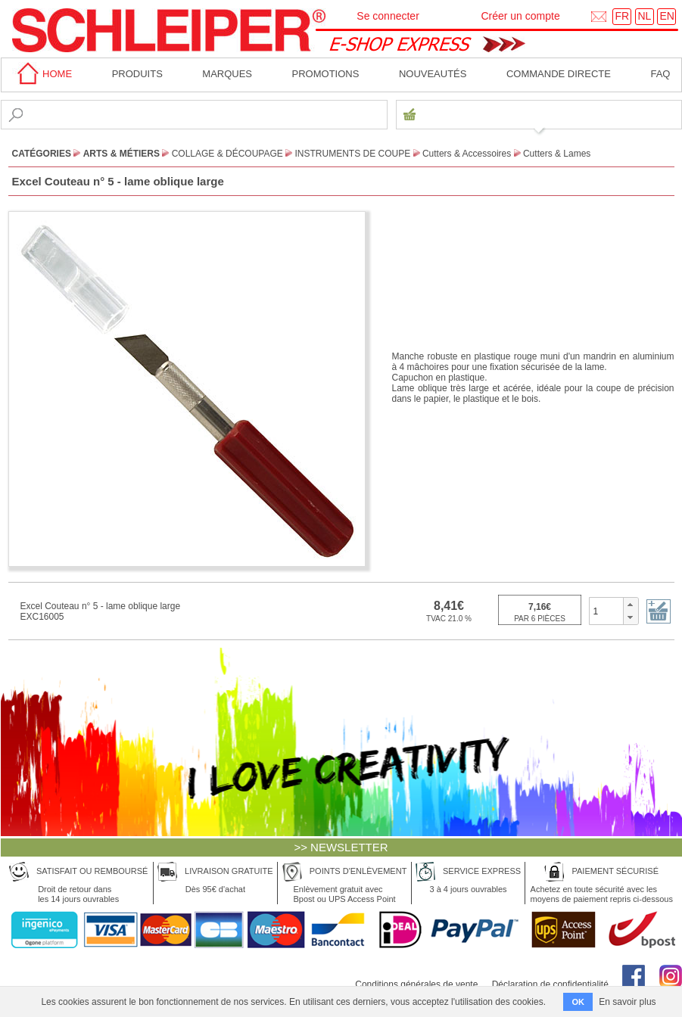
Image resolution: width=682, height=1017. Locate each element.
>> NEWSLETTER (341, 847)
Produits (137, 73)
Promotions (326, 73)
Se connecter (388, 16)
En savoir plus (627, 1002)
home (42, 73)
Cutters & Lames (556, 153)
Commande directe (558, 73)
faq (660, 73)
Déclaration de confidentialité (550, 984)
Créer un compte (520, 16)
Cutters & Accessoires (466, 153)
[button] (630, 604)
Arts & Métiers (121, 153)
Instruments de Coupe (353, 153)
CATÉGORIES (41, 153)
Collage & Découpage (227, 153)
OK (577, 1001)
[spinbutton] (606, 610)
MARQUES (227, 73)
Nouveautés (433, 73)
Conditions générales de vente (416, 984)
